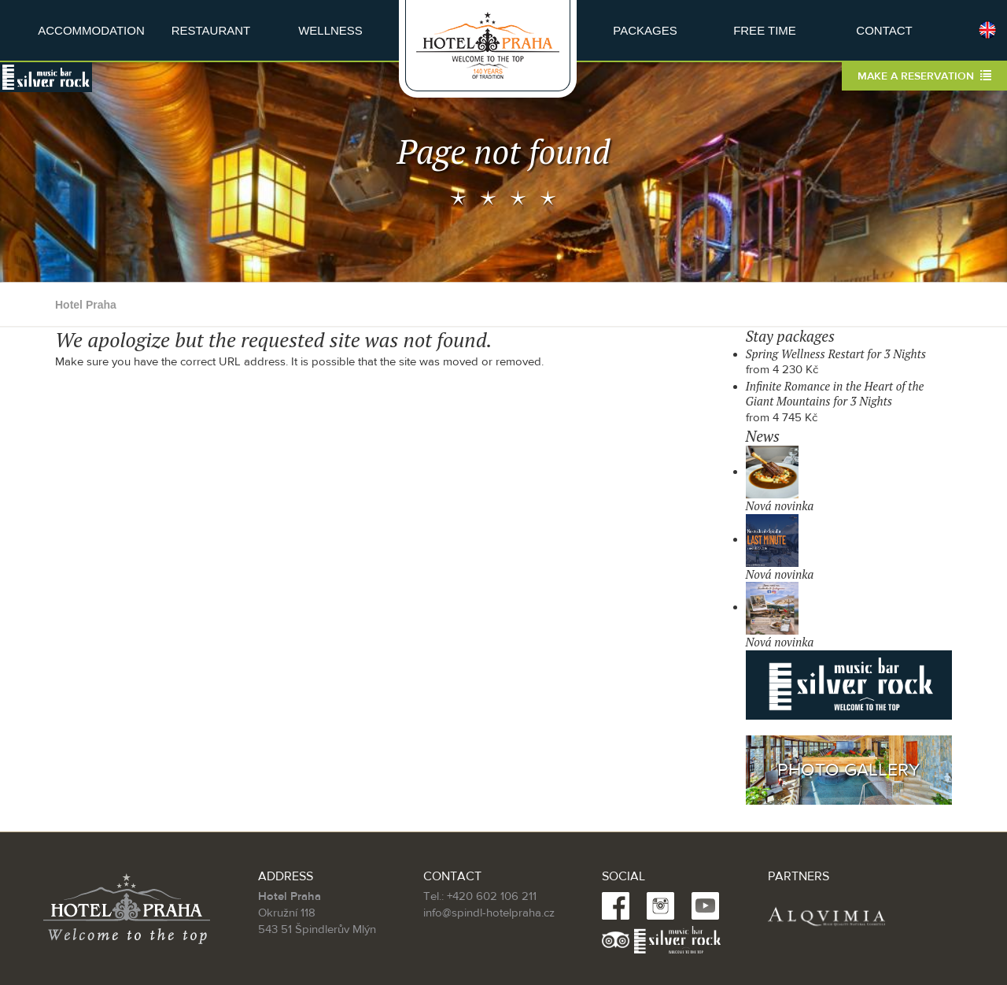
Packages (645, 30)
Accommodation (91, 30)
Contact (884, 30)
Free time (764, 30)
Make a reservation (924, 76)
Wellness (330, 30)
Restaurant (211, 30)
